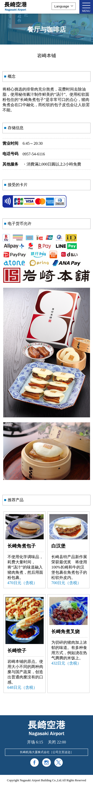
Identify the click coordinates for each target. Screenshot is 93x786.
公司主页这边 (61, 752)
